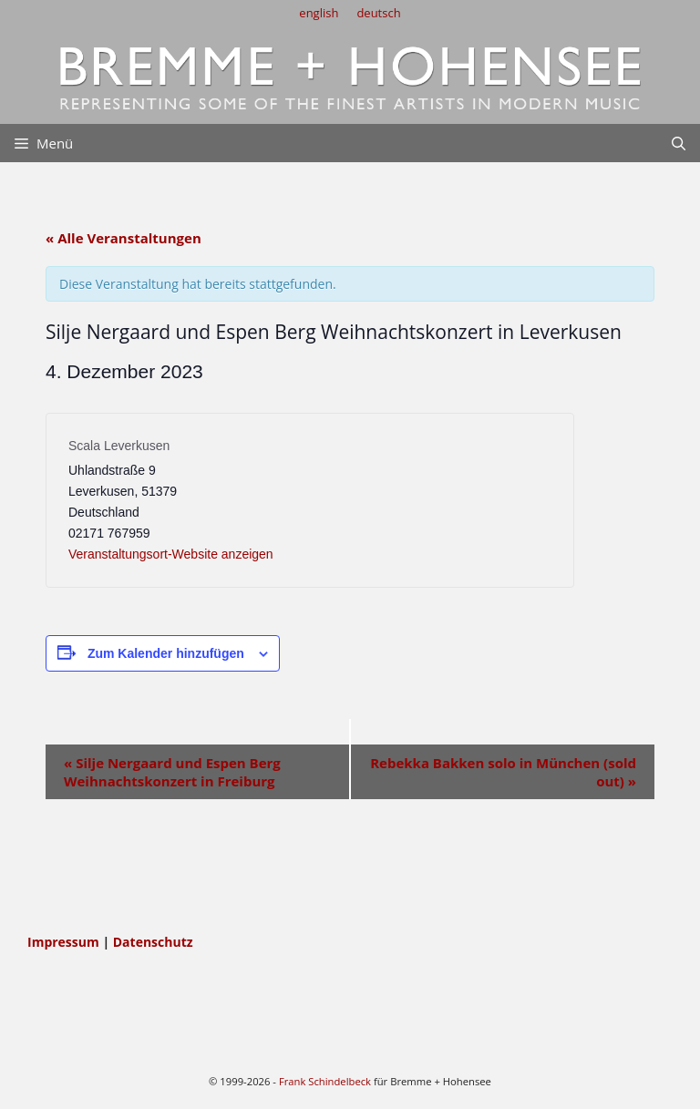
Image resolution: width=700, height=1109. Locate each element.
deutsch (378, 13)
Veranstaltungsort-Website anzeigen (170, 554)
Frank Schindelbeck (325, 1081)
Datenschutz (153, 941)
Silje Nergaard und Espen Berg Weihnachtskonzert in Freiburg (172, 772)
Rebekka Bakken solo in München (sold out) (503, 772)
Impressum (64, 941)
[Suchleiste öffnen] (678, 143)
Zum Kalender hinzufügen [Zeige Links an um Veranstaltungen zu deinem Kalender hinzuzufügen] (166, 653)
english (318, 13)
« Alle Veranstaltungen (123, 238)
